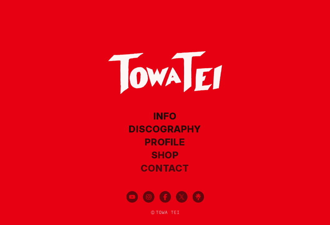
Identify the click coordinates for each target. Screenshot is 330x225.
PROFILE (165, 142)
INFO (165, 116)
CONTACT (165, 168)
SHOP (165, 155)
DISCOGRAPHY (165, 129)
